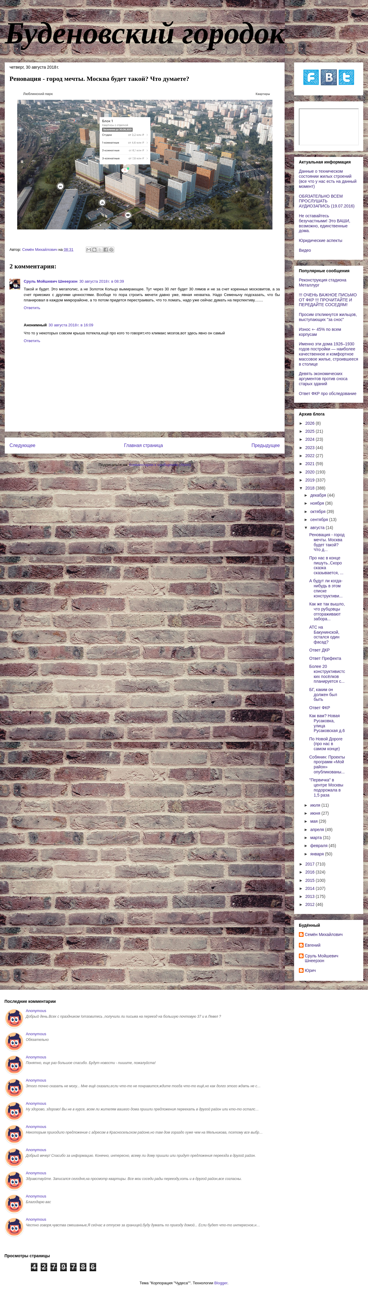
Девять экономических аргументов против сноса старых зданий (323, 378)
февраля (319, 845)
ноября (317, 503)
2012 (310, 904)
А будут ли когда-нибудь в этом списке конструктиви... (325, 588)
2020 (310, 472)
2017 (310, 864)
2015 (310, 880)
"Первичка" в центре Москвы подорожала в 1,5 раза (326, 787)
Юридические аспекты (320, 240)
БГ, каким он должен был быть (323, 694)
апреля (317, 829)
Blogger (220, 1283)
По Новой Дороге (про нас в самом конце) (325, 744)
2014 (310, 888)
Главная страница (143, 445)
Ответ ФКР (319, 707)
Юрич (310, 970)
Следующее (22, 445)
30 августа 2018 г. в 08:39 (101, 281)
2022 (310, 455)
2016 (310, 872)
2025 (310, 431)
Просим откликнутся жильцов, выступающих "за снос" (328, 317)
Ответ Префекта (325, 658)
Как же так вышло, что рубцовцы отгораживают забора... (327, 611)
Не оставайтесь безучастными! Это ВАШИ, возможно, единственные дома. (324, 223)
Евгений (313, 945)
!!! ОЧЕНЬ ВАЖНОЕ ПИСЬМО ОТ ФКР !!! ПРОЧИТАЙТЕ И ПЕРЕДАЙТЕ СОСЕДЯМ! (328, 299)
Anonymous (36, 1010)
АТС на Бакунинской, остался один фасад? (324, 634)
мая (314, 821)
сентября (319, 519)
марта (316, 837)
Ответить (32, 308)
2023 (310, 447)
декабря (318, 495)
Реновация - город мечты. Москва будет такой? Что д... (327, 542)
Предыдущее (266, 445)
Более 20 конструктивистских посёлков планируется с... (327, 674)
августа (318, 527)
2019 (310, 480)
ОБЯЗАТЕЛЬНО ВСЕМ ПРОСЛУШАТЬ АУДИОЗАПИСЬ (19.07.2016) (327, 201)
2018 (310, 488)
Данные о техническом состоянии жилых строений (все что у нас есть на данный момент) (327, 178)
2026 (310, 423)
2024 (310, 439)
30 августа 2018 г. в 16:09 (71, 325)
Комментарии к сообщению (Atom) (160, 464)
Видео (305, 250)
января (317, 854)
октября (318, 511)
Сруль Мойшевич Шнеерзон (50, 281)
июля (315, 805)
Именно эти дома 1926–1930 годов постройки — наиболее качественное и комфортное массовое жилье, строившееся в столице (328, 354)
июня (315, 813)
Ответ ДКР (319, 650)
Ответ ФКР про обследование (327, 393)
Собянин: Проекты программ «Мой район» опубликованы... (327, 764)
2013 (310, 896)
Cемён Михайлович (324, 934)
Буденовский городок (145, 33)
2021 (310, 463)
